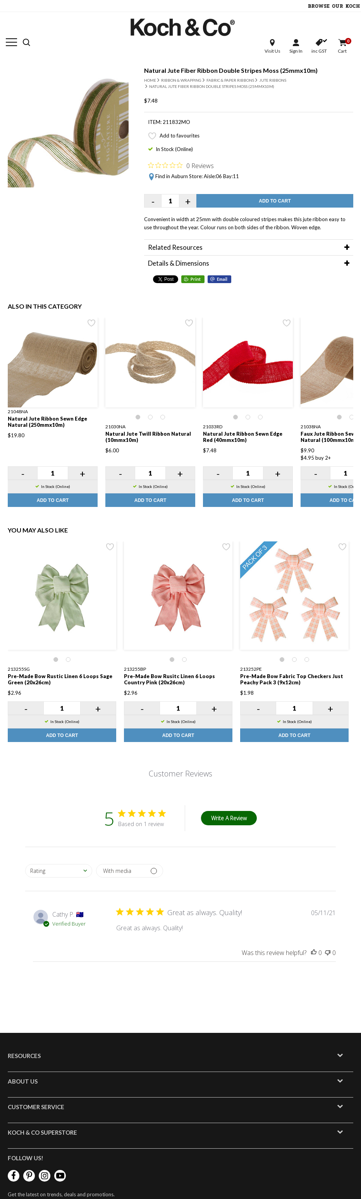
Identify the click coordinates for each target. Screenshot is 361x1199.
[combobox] (58, 871)
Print (196, 279)
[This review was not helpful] (327, 952)
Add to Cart (275, 201)
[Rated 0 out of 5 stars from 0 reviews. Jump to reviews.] (181, 165)
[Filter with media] (129, 871)
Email (222, 279)
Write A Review (229, 818)
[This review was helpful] (313, 952)
